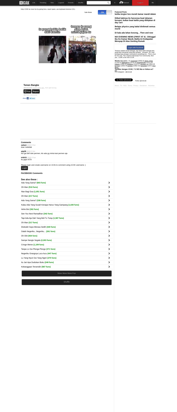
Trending (43, 2)
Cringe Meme (32, 245)
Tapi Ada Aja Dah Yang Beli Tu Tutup (42, 218)
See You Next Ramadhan (37, 214)
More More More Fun (67, 273)
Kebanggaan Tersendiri (36, 267)
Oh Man (29, 187)
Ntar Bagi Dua (33, 191)
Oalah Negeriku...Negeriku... (38, 231)
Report (36, 91)
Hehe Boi (30, 209)
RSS (125, 85)
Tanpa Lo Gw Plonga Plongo (38, 249)
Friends (71, 2)
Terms (130, 85)
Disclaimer (143, 85)
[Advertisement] (41, 121)
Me (153, 2)
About (117, 85)
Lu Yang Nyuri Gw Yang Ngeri (38, 258)
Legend (61, 2)
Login (24, 168)
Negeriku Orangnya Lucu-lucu (39, 253)
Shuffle (80, 2)
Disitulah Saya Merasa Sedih (38, 227)
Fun (28, 91)
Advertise (151, 85)
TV (121, 85)
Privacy (136, 85)
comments (30, 95)
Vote (52, 2)
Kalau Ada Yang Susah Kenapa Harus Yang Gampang (50, 205)
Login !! (140, 2)
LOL (33, 2)
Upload (126, 2)
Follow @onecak (140, 81)
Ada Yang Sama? (33, 183)
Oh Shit (29, 236)
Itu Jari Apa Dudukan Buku (37, 262)
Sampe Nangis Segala (36, 240)
